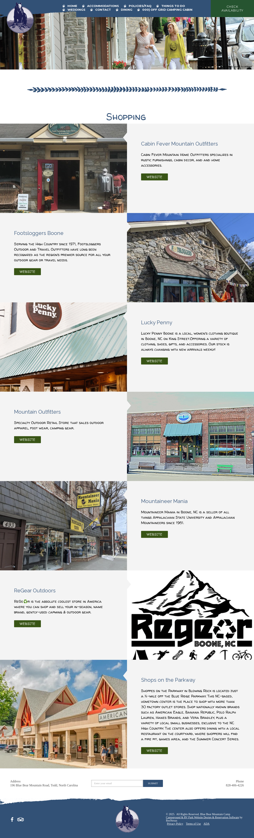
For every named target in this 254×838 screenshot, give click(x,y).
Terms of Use (193, 823)
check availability (232, 8)
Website (154, 177)
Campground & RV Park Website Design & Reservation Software (202, 817)
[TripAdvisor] (20, 818)
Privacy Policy (175, 823)
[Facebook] (13, 818)
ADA (207, 823)
